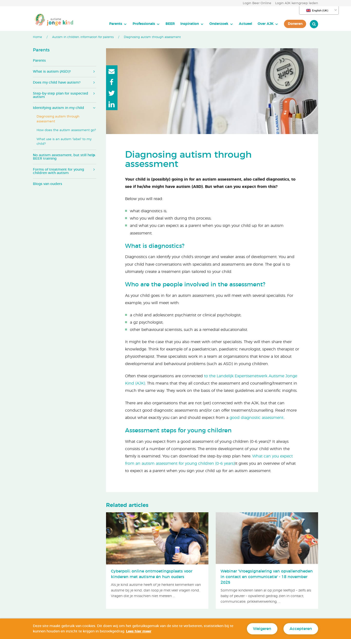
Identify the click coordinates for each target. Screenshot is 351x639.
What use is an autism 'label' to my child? (64, 142)
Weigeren (262, 629)
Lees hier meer (138, 631)
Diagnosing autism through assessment (58, 119)
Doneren (295, 24)
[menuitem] (118, 23)
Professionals (144, 24)
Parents (115, 24)
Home (37, 37)
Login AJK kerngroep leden (296, 3)
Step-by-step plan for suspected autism (60, 95)
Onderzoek (218, 24)
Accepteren (301, 629)
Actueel (245, 24)
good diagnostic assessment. (257, 418)
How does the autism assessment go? (66, 130)
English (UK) (317, 10)
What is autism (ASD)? (52, 71)
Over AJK (265, 24)
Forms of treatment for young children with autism (58, 171)
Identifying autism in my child (58, 108)
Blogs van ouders (47, 184)
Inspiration (189, 24)
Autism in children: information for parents (83, 37)
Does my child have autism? (56, 82)
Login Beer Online (257, 3)
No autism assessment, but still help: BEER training (64, 157)
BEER (170, 24)
